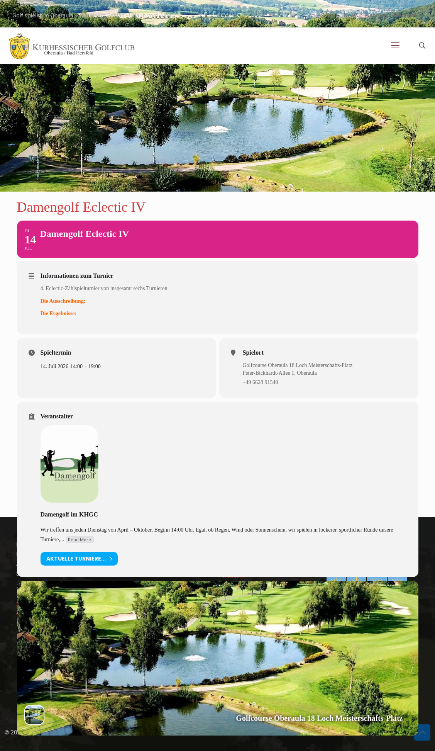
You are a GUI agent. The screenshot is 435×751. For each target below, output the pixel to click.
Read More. (80, 539)
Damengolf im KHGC (69, 514)
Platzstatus (408, 15)
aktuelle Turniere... (79, 559)
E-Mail (329, 15)
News (351, 15)
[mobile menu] (395, 45)
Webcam (375, 15)
